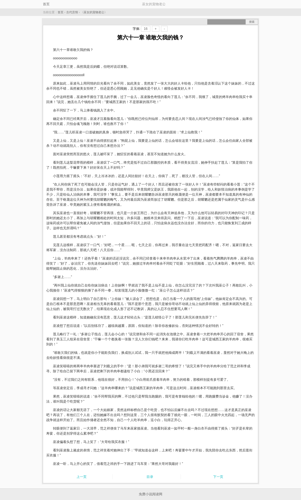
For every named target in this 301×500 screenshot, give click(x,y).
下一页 (218, 477)
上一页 (82, 477)
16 (146, 29)
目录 (150, 477)
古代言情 (72, 12)
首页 (46, 4)
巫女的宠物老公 (94, 12)
